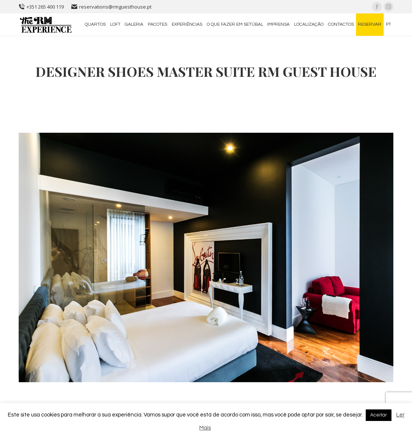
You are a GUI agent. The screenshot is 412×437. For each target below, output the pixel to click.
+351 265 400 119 (41, 6)
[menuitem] (95, 24)
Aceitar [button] (378, 415)
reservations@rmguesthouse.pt (111, 6)
